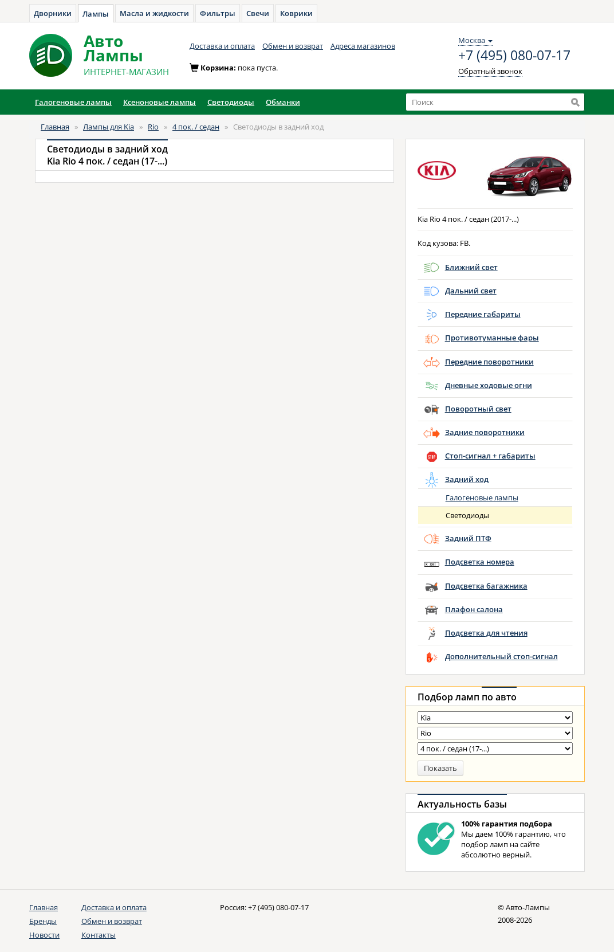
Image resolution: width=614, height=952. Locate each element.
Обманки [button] (283, 102)
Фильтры (217, 13)
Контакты (98, 935)
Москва (475, 40)
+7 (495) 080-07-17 (514, 55)
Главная (55, 127)
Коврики (296, 13)
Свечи (257, 13)
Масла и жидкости (154, 13)
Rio (153, 127)
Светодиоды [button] (230, 102)
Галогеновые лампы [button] (73, 102)
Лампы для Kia (108, 127)
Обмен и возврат (292, 46)
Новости (44, 935)
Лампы (95, 14)
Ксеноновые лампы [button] (159, 102)
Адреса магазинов (362, 46)
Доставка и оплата (222, 46)
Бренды (43, 921)
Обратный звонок (490, 71)
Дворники (53, 13)
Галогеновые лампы (482, 497)
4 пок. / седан (195, 127)
